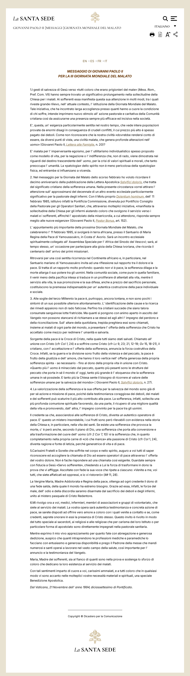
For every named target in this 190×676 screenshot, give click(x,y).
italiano (162, 27)
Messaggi (54, 28)
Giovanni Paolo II (29, 28)
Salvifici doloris (131, 182)
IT (106, 61)
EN (85, 61)
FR (99, 61)
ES (92, 61)
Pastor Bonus (105, 220)
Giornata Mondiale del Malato (92, 28)
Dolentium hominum (130, 196)
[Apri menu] (173, 18)
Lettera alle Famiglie (80, 144)
